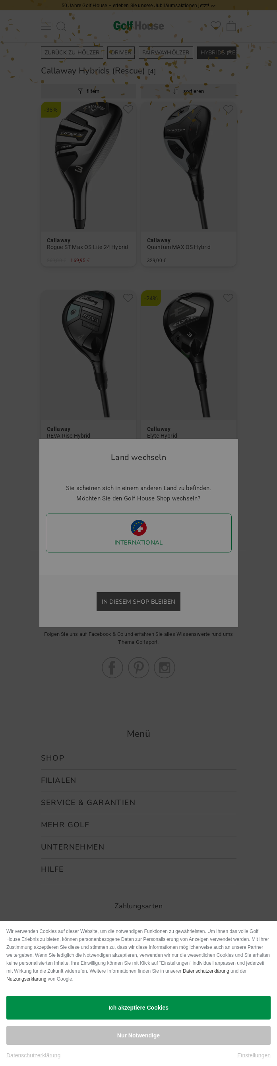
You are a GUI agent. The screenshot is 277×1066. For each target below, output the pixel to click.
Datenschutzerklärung (206, 971)
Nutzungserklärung (26, 979)
